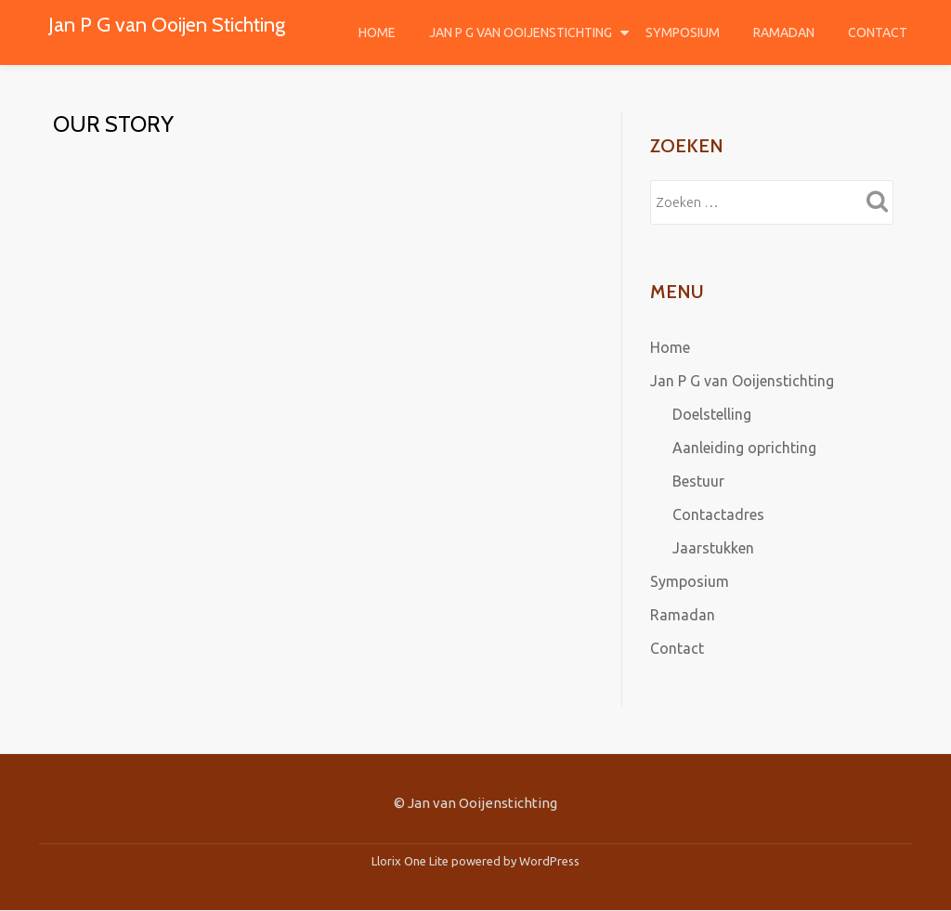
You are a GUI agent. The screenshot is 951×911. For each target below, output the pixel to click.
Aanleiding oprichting (744, 447)
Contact (877, 32)
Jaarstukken (713, 548)
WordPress (549, 860)
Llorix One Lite (411, 860)
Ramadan (783, 32)
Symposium (682, 32)
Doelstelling (711, 414)
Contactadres (718, 514)
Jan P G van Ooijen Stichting (166, 24)
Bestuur (698, 481)
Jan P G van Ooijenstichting (520, 32)
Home (377, 32)
